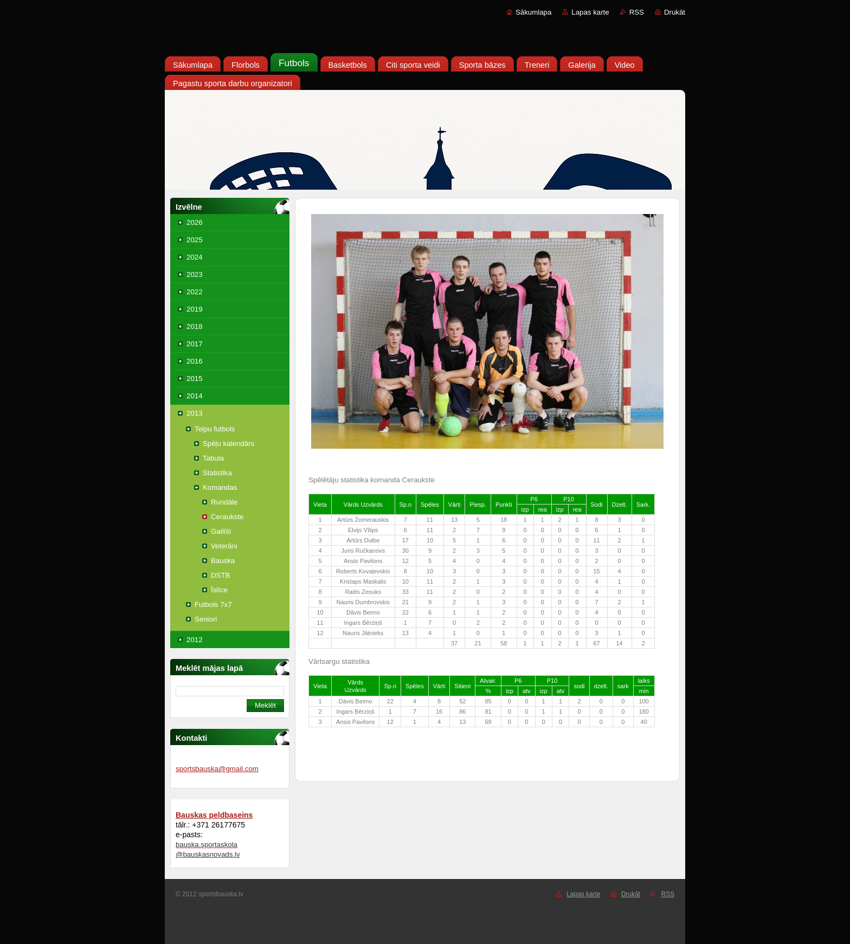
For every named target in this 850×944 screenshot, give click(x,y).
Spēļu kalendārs (228, 443)
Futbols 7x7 (213, 604)
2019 (194, 309)
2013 (194, 413)
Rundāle (224, 502)
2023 (194, 274)
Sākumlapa (533, 12)
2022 (194, 292)
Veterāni (224, 546)
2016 (194, 361)
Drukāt (674, 12)
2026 (194, 222)
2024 (194, 257)
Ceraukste (227, 517)
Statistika (217, 473)
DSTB (220, 575)
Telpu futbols (215, 429)
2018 (194, 326)
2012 (194, 640)
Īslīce (219, 590)
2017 (194, 344)
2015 (194, 378)
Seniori (206, 619)
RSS (636, 12)
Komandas (220, 487)
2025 (194, 240)
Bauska (223, 561)
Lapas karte (590, 12)
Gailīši (221, 531)
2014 (194, 396)
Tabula (213, 458)
